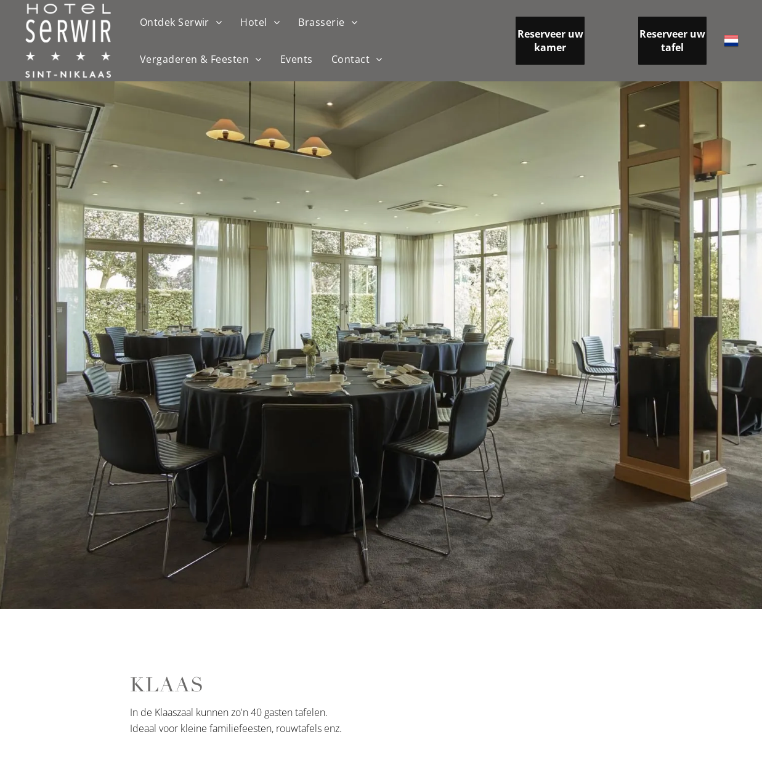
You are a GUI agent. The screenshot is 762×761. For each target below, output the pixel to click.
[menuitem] (181, 22)
